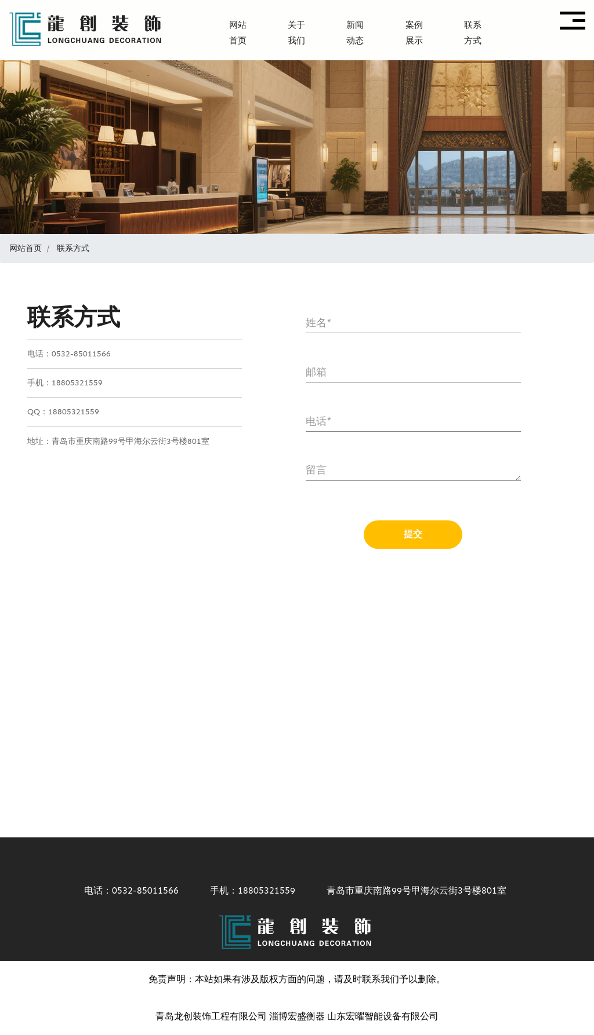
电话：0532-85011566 (124, 890)
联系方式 (73, 248)
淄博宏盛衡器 (297, 1016)
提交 (413, 534)
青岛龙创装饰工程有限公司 (211, 1016)
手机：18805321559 (245, 890)
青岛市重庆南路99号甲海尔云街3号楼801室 (409, 890)
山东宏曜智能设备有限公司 (383, 1016)
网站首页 (25, 248)
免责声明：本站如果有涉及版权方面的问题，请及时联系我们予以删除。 (297, 979)
